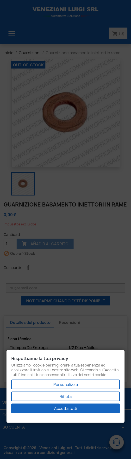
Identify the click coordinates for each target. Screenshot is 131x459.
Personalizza (65, 384)
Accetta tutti (65, 408)
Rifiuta (66, 396)
